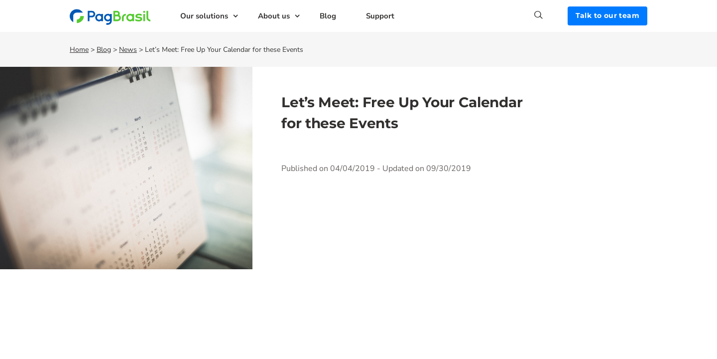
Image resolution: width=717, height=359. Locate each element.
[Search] (551, 15)
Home (79, 49)
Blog (328, 16)
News (128, 49)
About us (274, 16)
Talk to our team (607, 15)
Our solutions (204, 16)
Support (380, 16)
